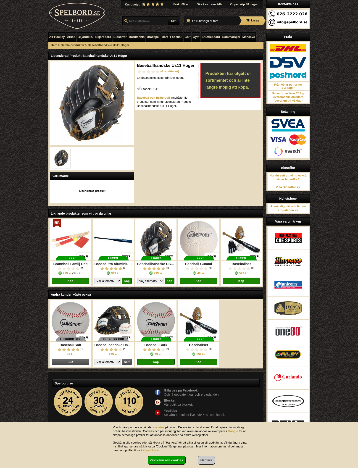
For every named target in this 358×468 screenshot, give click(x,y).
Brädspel (153, 37)
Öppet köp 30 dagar (244, 4)
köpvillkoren (152, 450)
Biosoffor (120, 37)
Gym (196, 37)
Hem (54, 45)
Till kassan (253, 20)
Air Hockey (57, 37)
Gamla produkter (72, 45)
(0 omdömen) (170, 71)
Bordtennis (137, 37)
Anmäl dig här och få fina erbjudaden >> (288, 208)
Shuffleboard (211, 37)
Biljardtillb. (85, 37)
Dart (165, 37)
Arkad (71, 37)
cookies (158, 427)
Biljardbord (103, 37)
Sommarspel (231, 37)
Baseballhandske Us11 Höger (108, 45)
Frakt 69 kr (180, 4)
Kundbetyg (145, 4)
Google (233, 431)
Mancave (248, 37)
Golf (187, 37)
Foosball (176, 37)
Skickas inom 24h (209, 4)
